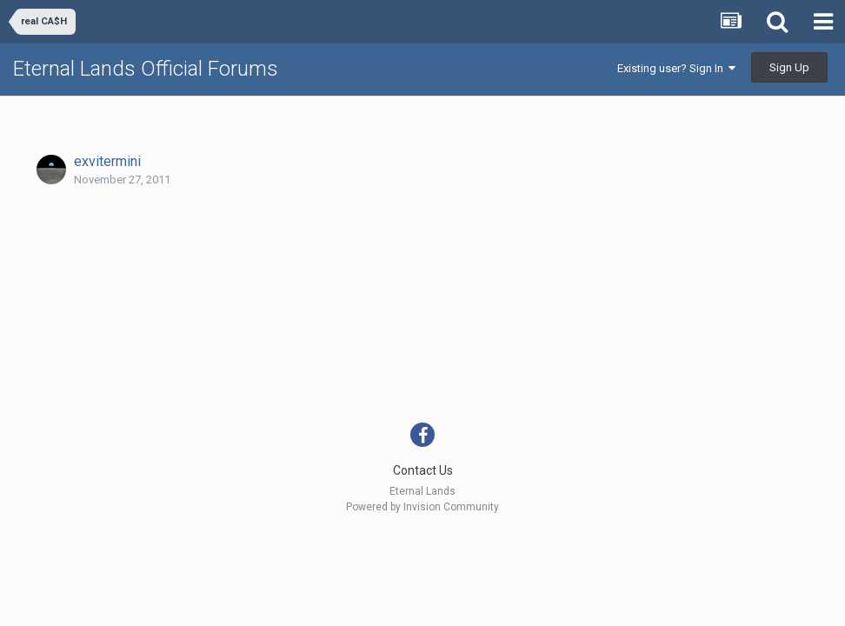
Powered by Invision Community (422, 507)
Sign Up (789, 67)
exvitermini (107, 161)
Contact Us (423, 470)
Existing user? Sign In (676, 68)
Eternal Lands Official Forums (145, 69)
